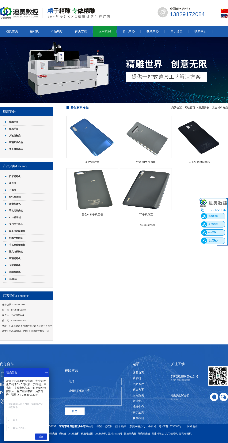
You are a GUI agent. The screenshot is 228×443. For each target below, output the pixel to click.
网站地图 (192, 426)
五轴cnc (13, 279)
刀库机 (12, 190)
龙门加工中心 (16, 224)
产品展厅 (57, 31)
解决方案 (81, 31)
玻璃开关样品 (16, 142)
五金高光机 (15, 203)
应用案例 (105, 31)
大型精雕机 (15, 265)
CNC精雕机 (15, 197)
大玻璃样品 (15, 135)
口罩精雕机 (15, 176)
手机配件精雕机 (17, 244)
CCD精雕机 (15, 217)
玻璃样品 (13, 122)
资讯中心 (129, 31)
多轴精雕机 (15, 272)
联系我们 (200, 31)
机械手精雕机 (16, 238)
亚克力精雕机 (16, 251)
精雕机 (34, 31)
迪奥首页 (12, 31)
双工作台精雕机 (17, 231)
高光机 (12, 183)
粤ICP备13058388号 (170, 426)
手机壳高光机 (16, 210)
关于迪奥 (176, 31)
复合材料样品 (16, 149)
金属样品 (13, 128)
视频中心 (152, 31)
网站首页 (189, 107)
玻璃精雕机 (15, 258)
